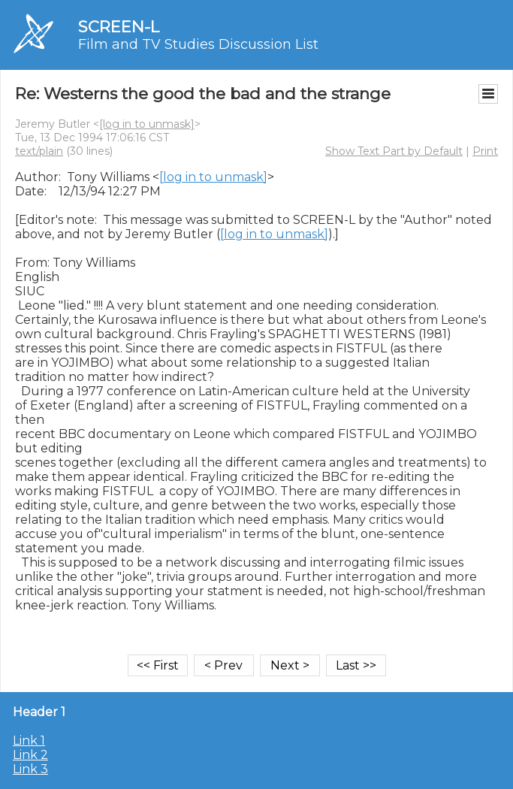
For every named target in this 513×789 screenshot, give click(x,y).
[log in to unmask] (147, 124)
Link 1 (29, 740)
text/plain (39, 151)
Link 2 (30, 755)
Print (485, 151)
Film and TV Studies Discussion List (198, 44)
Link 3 (30, 769)
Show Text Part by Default (394, 151)
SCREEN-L (118, 26)
